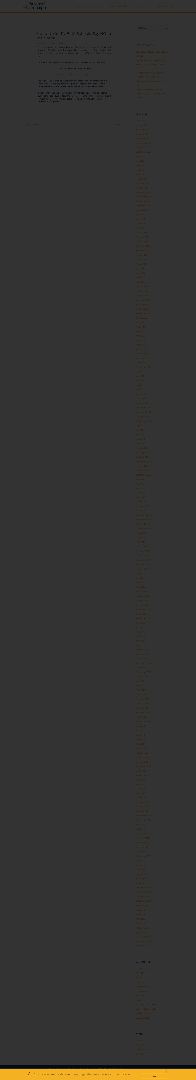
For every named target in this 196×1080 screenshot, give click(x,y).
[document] (98, 540)
